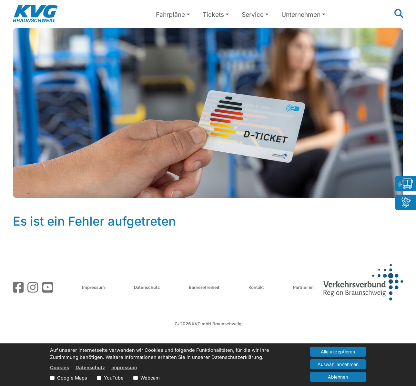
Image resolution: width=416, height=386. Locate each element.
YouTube (114, 378)
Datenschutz (147, 287)
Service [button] (253, 14)
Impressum (93, 287)
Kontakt (256, 287)
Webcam (150, 378)
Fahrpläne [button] (170, 14)
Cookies (59, 368)
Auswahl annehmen (338, 364)
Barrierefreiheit (204, 287)
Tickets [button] (213, 14)
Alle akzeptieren (338, 351)
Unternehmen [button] (300, 14)
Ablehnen (338, 377)
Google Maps (72, 378)
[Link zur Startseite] (35, 13)
